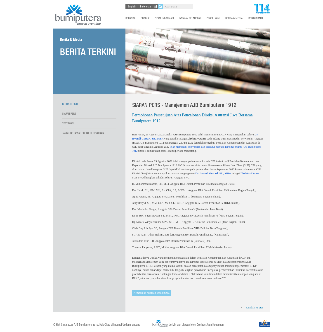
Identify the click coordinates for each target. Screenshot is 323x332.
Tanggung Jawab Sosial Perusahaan (83, 133)
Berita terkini (70, 104)
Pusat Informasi (164, 18)
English (132, 6)
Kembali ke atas (251, 307)
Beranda (130, 18)
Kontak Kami (255, 18)
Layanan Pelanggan (190, 18)
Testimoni (68, 123)
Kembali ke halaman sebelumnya (152, 292)
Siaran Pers (69, 113)
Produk (145, 18)
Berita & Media (234, 18)
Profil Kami (213, 18)
